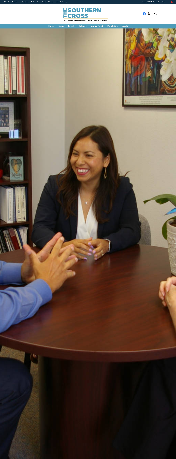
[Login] (171, 2)
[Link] (88, 15)
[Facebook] (144, 13)
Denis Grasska (13, 255)
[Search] (155, 13)
